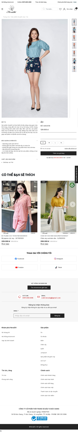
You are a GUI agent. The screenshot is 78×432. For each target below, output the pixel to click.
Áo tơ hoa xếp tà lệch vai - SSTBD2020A (16, 238)
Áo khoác (44, 336)
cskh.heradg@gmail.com (51, 298)
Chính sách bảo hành (47, 379)
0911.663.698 (28, 298)
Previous (5, 204)
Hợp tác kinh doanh (8, 340)
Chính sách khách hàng (48, 375)
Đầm (42, 340)
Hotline (24, 2)
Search (44, 9)
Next (72, 204)
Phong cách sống (7, 379)
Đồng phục (44, 365)
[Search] (50, 9)
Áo (41, 332)
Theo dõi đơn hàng (40, 2)
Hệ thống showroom (8, 2)
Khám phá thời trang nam (67, 2)
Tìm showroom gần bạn (39, 287)
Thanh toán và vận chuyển (49, 391)
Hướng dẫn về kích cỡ (70, 148)
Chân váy (43, 344)
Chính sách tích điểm (47, 395)
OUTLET (43, 361)
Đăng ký (57, 315)
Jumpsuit (44, 352)
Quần (42, 348)
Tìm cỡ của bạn (45, 148)
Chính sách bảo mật (47, 387)
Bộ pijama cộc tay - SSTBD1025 (52, 238)
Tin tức (4, 375)
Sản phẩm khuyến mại (48, 357)
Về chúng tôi (6, 332)
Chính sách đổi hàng (47, 383)
